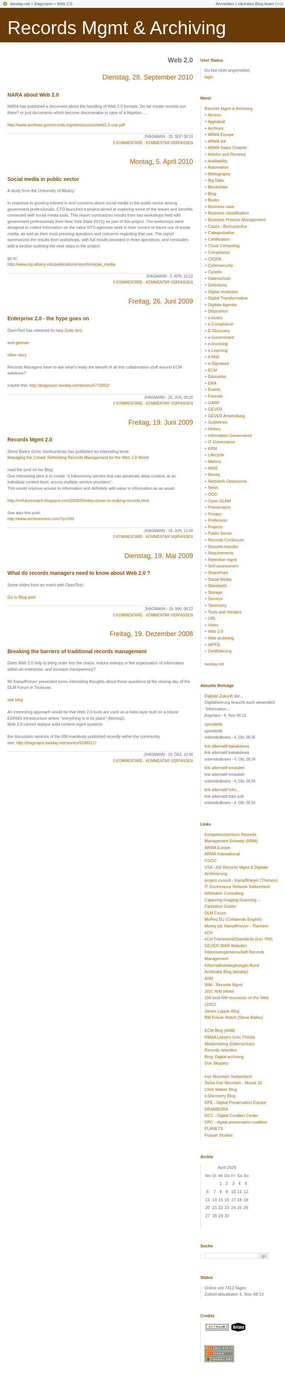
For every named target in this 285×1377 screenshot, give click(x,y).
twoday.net (20, 3)
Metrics (214, 461)
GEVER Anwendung (226, 416)
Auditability (217, 161)
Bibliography (219, 174)
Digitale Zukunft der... (223, 696)
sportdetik (213, 724)
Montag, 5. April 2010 (161, 161)
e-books (215, 317)
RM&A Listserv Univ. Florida (229, 1037)
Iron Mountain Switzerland (228, 1076)
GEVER (215, 409)
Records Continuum (226, 540)
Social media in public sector (43, 179)
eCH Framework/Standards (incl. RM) (238, 939)
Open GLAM (219, 501)
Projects (215, 527)
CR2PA (214, 259)
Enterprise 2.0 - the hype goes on (48, 318)
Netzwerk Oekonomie (227, 481)
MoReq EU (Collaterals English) (233, 919)
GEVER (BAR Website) (225, 945)
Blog (212, 193)
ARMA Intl (217, 141)
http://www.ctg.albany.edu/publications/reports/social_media (61, 264)
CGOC (210, 860)
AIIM (208, 978)
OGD (212, 494)
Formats (215, 396)
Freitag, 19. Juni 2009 (160, 422)
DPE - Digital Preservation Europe (235, 1102)
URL (212, 618)
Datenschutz (219, 278)
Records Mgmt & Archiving (116, 27)
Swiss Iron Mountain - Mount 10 (233, 1082)
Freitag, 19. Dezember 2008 (151, 634)
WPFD (214, 644)
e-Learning (217, 350)
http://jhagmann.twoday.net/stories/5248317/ (56, 743)
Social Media (219, 579)
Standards (217, 585)
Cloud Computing (223, 245)
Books (213, 200)
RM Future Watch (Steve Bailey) (233, 1017)
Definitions (217, 285)
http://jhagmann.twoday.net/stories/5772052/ (69, 385)
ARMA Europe (221, 134)
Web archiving (221, 638)
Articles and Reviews (227, 154)
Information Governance (230, 435)
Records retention (220, 1050)
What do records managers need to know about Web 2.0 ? (78, 573)
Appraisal (216, 121)
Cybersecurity (220, 265)
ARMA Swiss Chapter (227, 147)
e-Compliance (220, 324)
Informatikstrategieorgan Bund (231, 965)
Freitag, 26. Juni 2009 (160, 301)
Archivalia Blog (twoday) (226, 971)
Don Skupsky (216, 1063)
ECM (212, 370)
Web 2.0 (64, 3)
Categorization (221, 232)
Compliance (218, 252)
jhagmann (43, 3)
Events (214, 389)
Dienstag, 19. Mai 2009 (158, 556)
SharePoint (218, 572)
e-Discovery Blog (219, 1096)
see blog (15, 699)
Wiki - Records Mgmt (223, 984)
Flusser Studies (218, 1135)
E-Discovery (219, 330)
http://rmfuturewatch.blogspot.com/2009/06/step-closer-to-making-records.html (78, 500)
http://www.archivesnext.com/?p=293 (40, 518)
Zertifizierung (220, 651)
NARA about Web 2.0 (33, 95)
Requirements (220, 553)
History (214, 429)
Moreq (213, 474)
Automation (218, 167)
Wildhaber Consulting (223, 893)
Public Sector (220, 533)
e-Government (221, 337)
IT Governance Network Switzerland (237, 886)
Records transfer (223, 546)
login (208, 77)
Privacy (214, 514)
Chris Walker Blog (220, 1089)
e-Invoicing (217, 343)
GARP (213, 403)
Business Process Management (236, 219)
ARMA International (222, 854)
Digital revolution (223, 291)
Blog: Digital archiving (224, 1056)
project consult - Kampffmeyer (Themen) (241, 880)
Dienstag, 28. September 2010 (147, 77)
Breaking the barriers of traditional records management (77, 651)
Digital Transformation (228, 298)
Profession (217, 520)
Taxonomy (217, 605)
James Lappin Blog (221, 1011)
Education (217, 376)
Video (213, 625)
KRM (212, 448)
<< (278, 3)
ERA (212, 383)
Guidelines (217, 422)
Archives (215, 128)
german (22, 342)
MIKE (213, 468)
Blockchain (217, 187)
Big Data (215, 180)
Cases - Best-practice (227, 226)
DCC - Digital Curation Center (231, 1115)
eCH (208, 932)
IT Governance (221, 442)
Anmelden (225, 3)
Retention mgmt (222, 559)
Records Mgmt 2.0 (29, 440)
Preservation (219, 507)
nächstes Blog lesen (256, 3)
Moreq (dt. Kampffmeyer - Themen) (236, 926)
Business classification (228, 213)
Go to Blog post (21, 597)
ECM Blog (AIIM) (219, 1030)
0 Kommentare (127, 143)
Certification (218, 239)
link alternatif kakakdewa (226, 746)
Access (214, 115)
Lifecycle (216, 455)
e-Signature (218, 363)
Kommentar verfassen (169, 143)
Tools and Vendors (225, 612)
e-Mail (213, 356)
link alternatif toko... (222, 789)
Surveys (215, 598)
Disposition (218, 311)
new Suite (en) (69, 330)
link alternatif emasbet (224, 767)
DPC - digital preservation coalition (235, 1122)
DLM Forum (215, 913)
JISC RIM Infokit (219, 991)
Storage (215, 592)
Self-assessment (223, 566)
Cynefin (215, 272)
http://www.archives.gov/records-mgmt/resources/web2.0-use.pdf (66, 125)
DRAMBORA (216, 1109)
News (213, 487)
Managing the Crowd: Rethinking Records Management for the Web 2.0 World (78, 457)
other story (17, 355)
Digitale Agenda (222, 304)
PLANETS (213, 1128)
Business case (221, 206)
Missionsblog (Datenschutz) (229, 1043)
